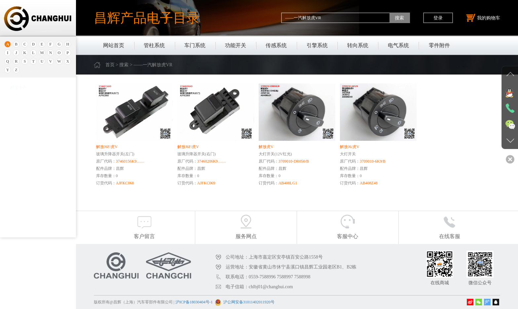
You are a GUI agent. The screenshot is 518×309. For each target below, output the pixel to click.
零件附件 (439, 45)
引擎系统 (317, 45)
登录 (438, 17)
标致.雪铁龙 (21, 223)
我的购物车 (483, 18)
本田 (14, 157)
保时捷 (16, 141)
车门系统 (194, 45)
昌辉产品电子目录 (147, 18)
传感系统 (276, 45)
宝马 (14, 174)
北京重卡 (18, 232)
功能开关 (235, 45)
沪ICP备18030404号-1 (194, 302)
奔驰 (14, 199)
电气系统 (398, 45)
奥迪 (14, 94)
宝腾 (14, 182)
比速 (14, 207)
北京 (14, 133)
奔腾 (14, 190)
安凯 (14, 103)
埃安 (14, 111)
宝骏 (14, 166)
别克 (14, 149)
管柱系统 (154, 45)
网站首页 (113, 45)
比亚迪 (16, 215)
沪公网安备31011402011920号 (249, 302)
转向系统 (357, 45)
